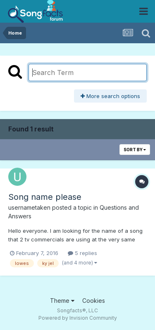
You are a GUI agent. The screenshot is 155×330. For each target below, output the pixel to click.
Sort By (135, 149)
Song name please (44, 197)
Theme (62, 300)
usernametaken (29, 207)
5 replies (82, 253)
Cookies (93, 300)
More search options (110, 96)
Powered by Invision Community (77, 318)
